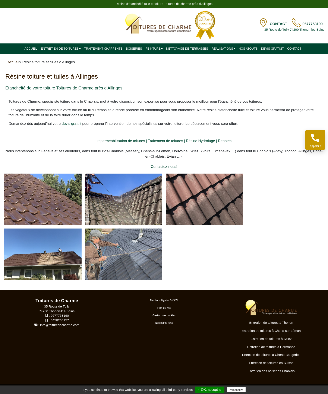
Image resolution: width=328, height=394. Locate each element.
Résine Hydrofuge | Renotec (208, 141)
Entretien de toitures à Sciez (271, 339)
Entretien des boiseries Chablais (271, 371)
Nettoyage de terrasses (187, 48)
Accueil (31, 48)
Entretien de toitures (61, 48)
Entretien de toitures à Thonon (271, 322)
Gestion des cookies (164, 315)
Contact (279, 24)
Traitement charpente (103, 48)
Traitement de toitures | (166, 141)
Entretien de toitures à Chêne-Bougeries (271, 355)
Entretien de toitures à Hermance (271, 347)
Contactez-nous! (164, 167)
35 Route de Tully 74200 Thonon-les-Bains (294, 29)
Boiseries (134, 48)
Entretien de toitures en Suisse (271, 363)
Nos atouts (248, 48)
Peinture (154, 48)
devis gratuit (71, 124)
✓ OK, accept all (209, 389)
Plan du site (164, 307)
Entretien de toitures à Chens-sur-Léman (271, 330)
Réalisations (223, 48)
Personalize (236, 389)
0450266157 (60, 320)
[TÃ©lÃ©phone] (296, 23)
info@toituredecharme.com (59, 325)
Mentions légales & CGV (164, 300)
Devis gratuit (272, 48)
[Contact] (263, 23)
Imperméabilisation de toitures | (122, 141)
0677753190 (312, 24)
